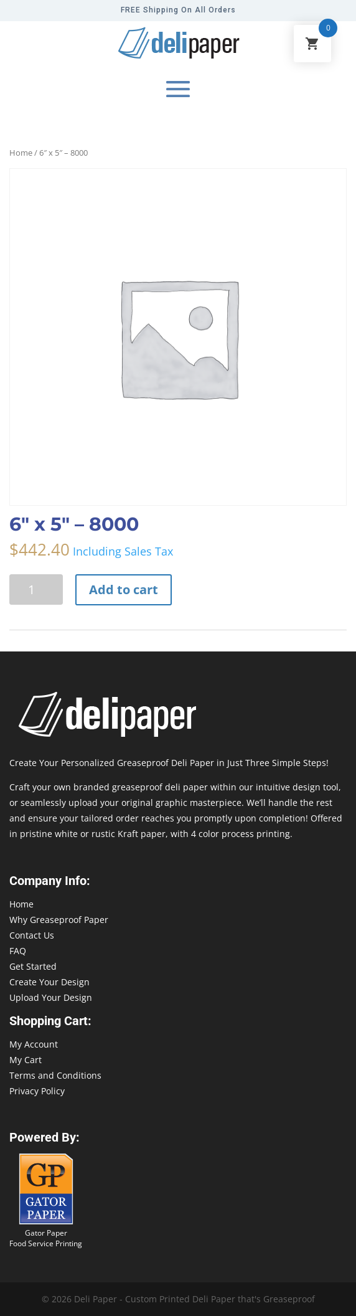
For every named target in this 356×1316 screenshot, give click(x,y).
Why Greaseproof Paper (58, 919)
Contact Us (31, 935)
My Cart (25, 1060)
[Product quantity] (36, 589)
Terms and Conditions (55, 1075)
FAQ (17, 951)
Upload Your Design (50, 997)
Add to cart (123, 589)
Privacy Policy (37, 1091)
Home (20, 152)
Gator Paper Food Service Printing (45, 1238)
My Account (33, 1044)
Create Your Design (49, 982)
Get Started (33, 966)
